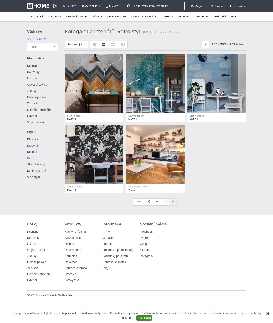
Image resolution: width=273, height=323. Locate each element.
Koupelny (54, 16)
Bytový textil (72, 280)
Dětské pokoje (116, 16)
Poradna (217, 6)
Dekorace (201, 16)
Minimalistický (36, 170)
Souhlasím (144, 318)
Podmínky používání (115, 256)
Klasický (32, 139)
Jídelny (31, 91)
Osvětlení (219, 16)
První (139, 201)
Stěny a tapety (74, 116)
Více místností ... (37, 122)
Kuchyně (37, 16)
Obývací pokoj (74, 237)
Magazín (198, 6)
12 (165, 201)
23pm (131, 190)
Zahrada (167, 16)
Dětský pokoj (73, 250)
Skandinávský (36, 164)
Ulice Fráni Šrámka (138, 186)
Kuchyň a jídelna (75, 231)
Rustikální (33, 152)
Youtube (145, 250)
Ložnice (97, 16)
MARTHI (71, 119)
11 (157, 201)
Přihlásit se (238, 6)
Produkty (91, 6)
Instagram (146, 256)
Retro (30, 158)
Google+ (145, 244)
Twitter (144, 237)
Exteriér (183, 16)
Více (233, 16)
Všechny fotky (36, 38)
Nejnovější (76, 44)
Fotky (69, 6)
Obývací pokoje (76, 16)
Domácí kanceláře (143, 16)
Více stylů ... (35, 177)
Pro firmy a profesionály (117, 250)
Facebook (146, 231)
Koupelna (71, 256)
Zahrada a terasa (76, 268)
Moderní (32, 145)
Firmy (112, 6)
